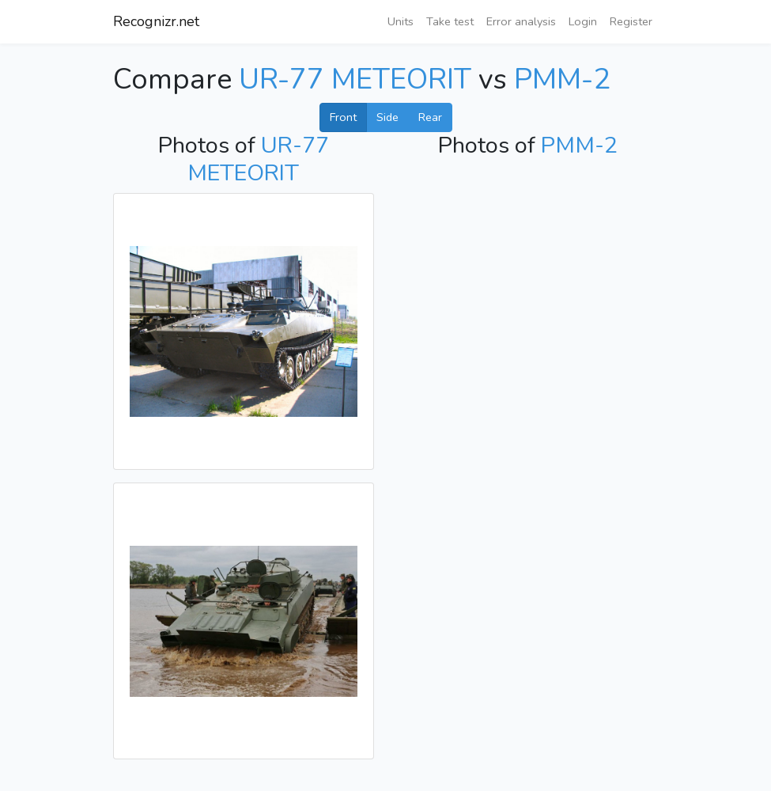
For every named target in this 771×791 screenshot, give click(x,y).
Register (631, 21)
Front (343, 117)
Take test (450, 21)
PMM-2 (562, 79)
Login (583, 21)
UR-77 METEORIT (355, 79)
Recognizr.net (156, 21)
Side (387, 117)
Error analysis (521, 21)
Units (400, 21)
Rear (430, 117)
